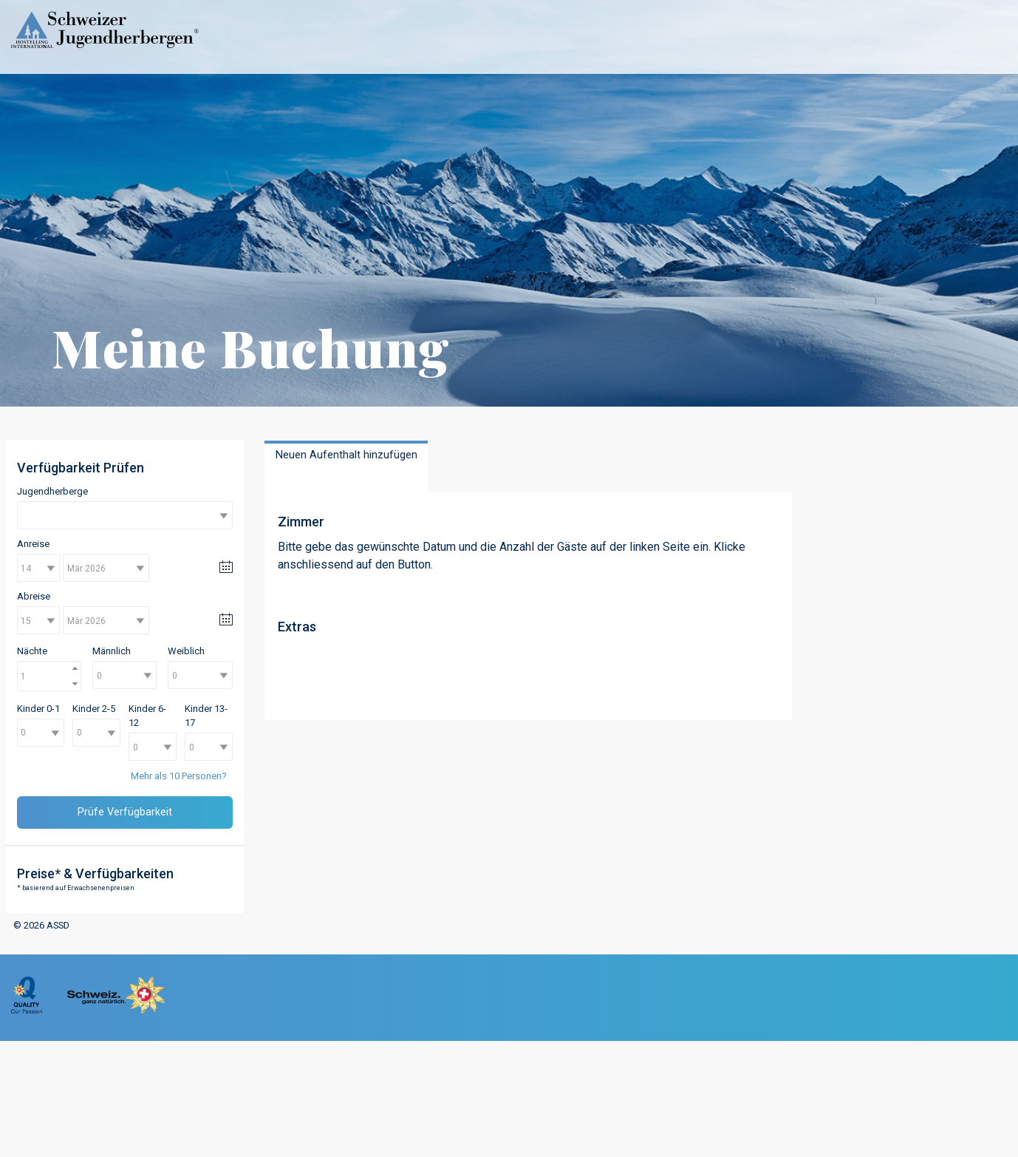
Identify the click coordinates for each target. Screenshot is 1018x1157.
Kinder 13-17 (206, 716)
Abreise (33, 596)
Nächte (32, 650)
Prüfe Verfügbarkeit (125, 812)
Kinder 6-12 (147, 716)
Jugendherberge (52, 491)
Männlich (111, 650)
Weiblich (186, 650)
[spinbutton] (49, 676)
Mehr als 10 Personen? (179, 775)
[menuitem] (26, 1010)
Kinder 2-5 (93, 708)
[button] (75, 668)
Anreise (33, 543)
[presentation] (346, 463)
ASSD (58, 925)
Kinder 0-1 (38, 708)
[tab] (346, 466)
